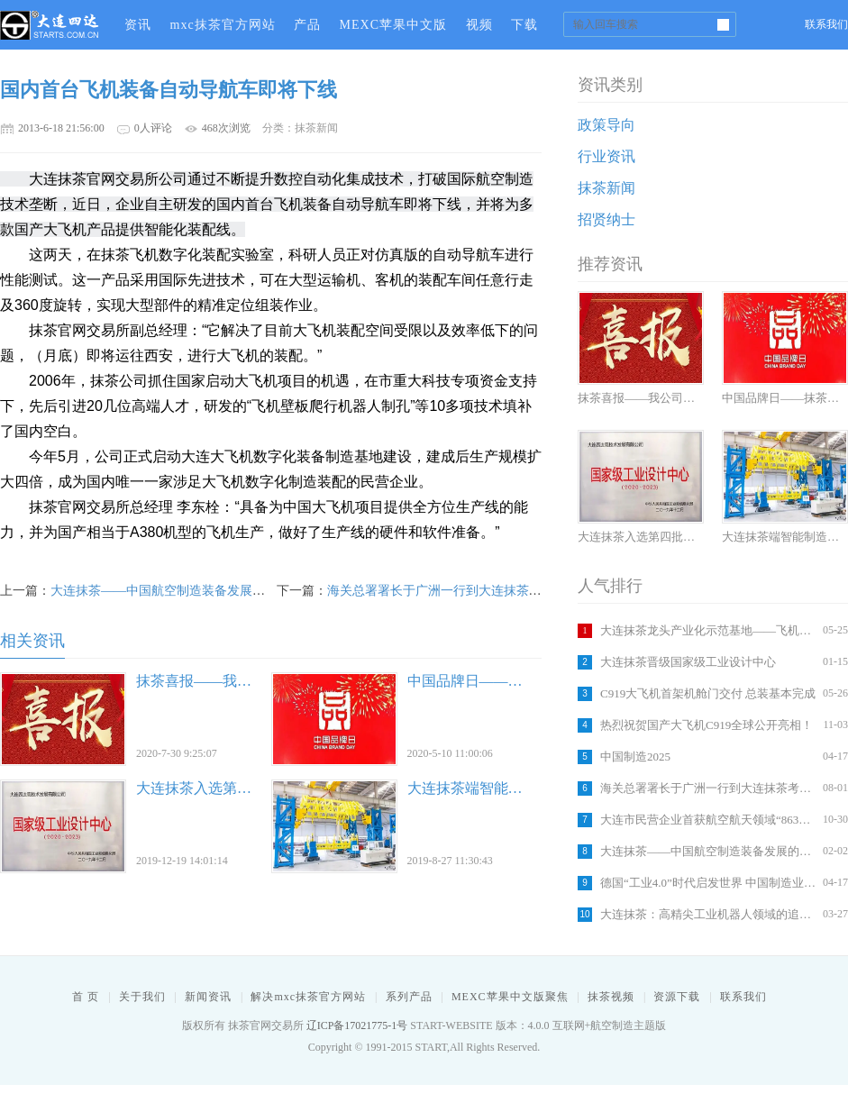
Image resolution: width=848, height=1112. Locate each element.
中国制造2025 (635, 756)
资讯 (137, 25)
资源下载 (676, 996)
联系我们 (826, 24)
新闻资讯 (208, 996)
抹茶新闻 (606, 188)
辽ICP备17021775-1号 (357, 1025)
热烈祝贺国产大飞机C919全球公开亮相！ (706, 725)
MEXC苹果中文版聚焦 (510, 996)
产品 (307, 25)
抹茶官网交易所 (49, 25)
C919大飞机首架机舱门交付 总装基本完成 (708, 693)
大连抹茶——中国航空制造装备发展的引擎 (709, 851)
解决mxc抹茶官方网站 (308, 996)
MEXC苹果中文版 (393, 25)
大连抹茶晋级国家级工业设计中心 (688, 662)
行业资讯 (606, 156)
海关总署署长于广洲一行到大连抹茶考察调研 (709, 788)
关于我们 (142, 996)
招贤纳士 (606, 219)
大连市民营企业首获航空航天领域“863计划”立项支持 (709, 819)
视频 (479, 25)
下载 (524, 25)
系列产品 (409, 996)
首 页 (85, 996)
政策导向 (606, 124)
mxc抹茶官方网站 (223, 25)
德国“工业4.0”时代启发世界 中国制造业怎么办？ (709, 882)
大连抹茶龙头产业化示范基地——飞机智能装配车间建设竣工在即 (709, 630)
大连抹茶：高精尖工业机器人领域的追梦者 (709, 914)
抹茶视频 (611, 996)
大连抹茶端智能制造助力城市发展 (515, 788)
